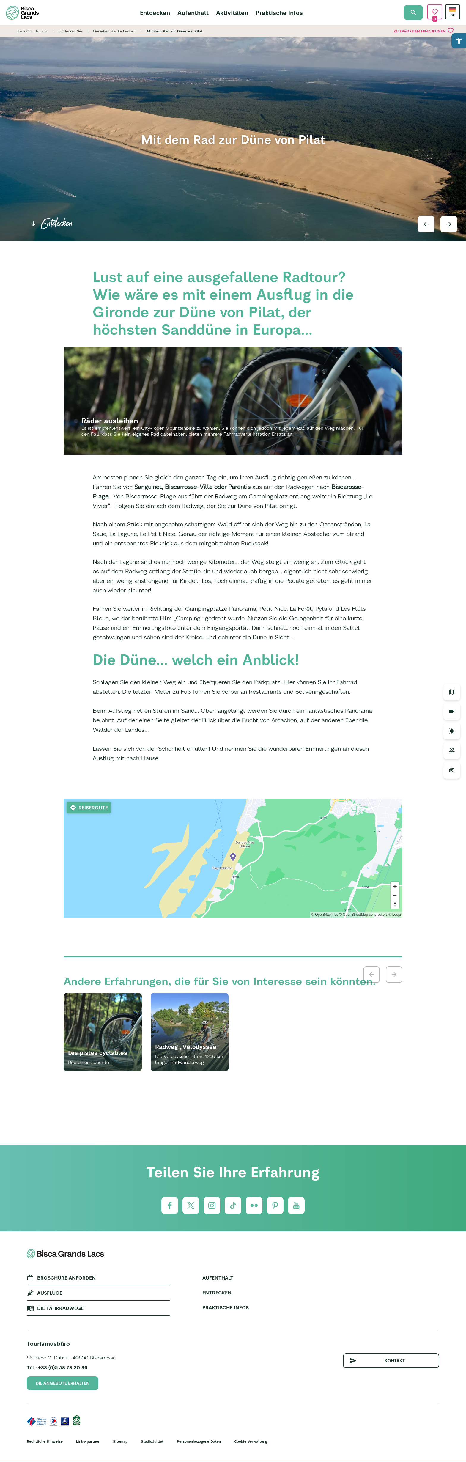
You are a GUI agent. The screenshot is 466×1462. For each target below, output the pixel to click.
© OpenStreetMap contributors (363, 914)
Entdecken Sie (70, 31)
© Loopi (394, 914)
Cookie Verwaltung (250, 1441)
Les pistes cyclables (97, 1052)
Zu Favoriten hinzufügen (423, 30)
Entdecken (155, 12)
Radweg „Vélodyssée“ (187, 1046)
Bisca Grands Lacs (31, 31)
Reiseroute (93, 808)
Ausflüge (49, 1293)
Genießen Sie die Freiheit (114, 31)
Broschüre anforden (66, 1278)
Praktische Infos (279, 12)
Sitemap (120, 1441)
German (452, 9)
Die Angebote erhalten (62, 1383)
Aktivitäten (232, 12)
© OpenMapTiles (324, 914)
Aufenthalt (193, 12)
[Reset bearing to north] (395, 904)
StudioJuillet (152, 1441)
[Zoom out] (395, 895)
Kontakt (395, 1360)
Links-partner (88, 1441)
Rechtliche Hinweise (45, 1441)
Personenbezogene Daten (199, 1441)
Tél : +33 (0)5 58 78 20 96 (57, 1367)
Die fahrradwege (60, 1308)
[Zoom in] (395, 886)
